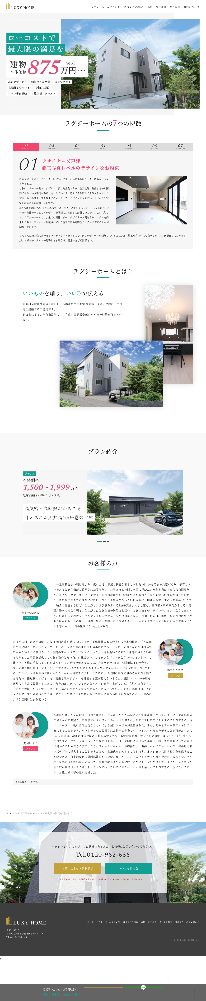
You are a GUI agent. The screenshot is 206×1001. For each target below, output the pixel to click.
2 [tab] (104, 550)
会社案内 (179, 930)
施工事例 (152, 930)
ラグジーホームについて (108, 930)
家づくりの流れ (133, 7)
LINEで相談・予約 (144, 992)
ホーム (90, 930)
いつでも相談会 (128, 877)
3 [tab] (109, 550)
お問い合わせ (193, 930)
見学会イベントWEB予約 (103, 992)
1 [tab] (98, 550)
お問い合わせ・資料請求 (77, 877)
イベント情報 (166, 930)
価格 (143, 930)
